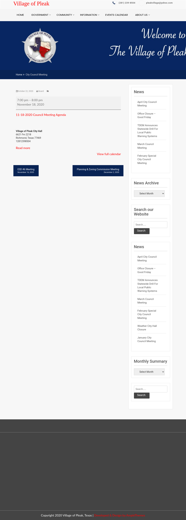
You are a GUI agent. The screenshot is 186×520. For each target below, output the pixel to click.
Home (20, 15)
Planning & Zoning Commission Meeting (98, 171)
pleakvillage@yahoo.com (156, 2)
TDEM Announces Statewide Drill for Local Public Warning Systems (148, 131)
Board (40, 91)
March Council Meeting (146, 146)
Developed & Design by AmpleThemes (119, 515)
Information (88, 15)
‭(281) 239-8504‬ (123, 2)
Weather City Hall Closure (147, 327)
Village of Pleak (31, 4)
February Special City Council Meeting (147, 159)
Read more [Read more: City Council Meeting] (23, 148)
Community (64, 15)
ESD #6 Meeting (26, 171)
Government (39, 15)
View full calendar (109, 154)
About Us (141, 15)
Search (141, 230)
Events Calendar (116, 15)
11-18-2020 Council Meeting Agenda (41, 115)
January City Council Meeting (147, 339)
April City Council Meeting (147, 103)
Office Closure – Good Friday (147, 115)
